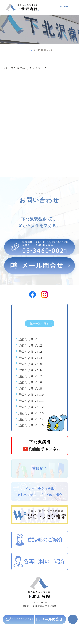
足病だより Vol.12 (31, 407)
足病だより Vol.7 (30, 376)
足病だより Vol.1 (30, 339)
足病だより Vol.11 (31, 401)
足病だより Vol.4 (30, 358)
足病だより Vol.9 (30, 388)
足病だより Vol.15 (31, 425)
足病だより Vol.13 (31, 413)
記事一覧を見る (41, 323)
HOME (30, 50)
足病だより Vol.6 (30, 370)
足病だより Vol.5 (30, 364)
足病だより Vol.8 (30, 382)
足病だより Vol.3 (30, 351)
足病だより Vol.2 (30, 345)
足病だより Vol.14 (31, 419)
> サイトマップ (39, 603)
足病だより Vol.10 (31, 394)
